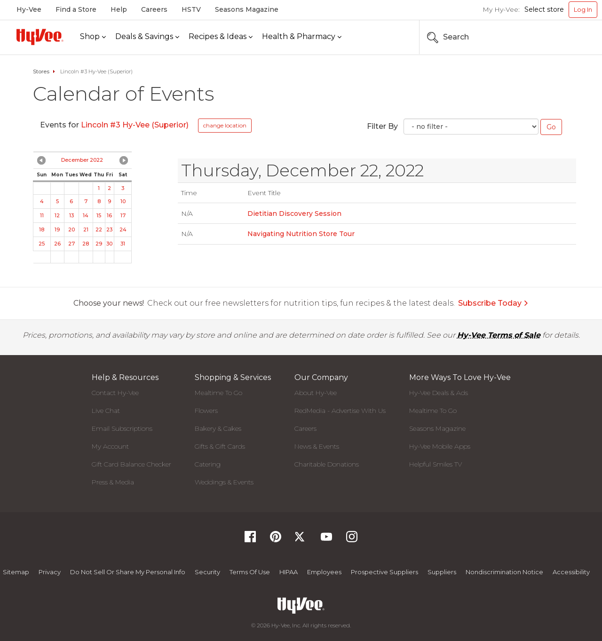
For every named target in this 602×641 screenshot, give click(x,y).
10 (123, 201)
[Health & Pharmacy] (301, 37)
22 (98, 229)
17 (123, 215)
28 (85, 243)
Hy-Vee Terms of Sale (498, 335)
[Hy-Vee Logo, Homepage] (40, 37)
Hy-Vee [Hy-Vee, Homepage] (28, 9)
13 (71, 215)
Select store (544, 9)
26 (57, 243)
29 (98, 243)
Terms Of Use (250, 572)
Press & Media (113, 482)
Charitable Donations (326, 464)
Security (207, 572)
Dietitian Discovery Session (294, 213)
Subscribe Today (493, 303)
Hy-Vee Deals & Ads (438, 392)
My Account (110, 446)
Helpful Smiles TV (435, 464)
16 (109, 215)
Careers (154, 9)
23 (109, 229)
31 (122, 243)
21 (85, 229)
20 (71, 229)
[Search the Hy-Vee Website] (569, 37)
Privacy (50, 572)
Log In (583, 9)
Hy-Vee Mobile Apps (439, 446)
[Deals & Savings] (147, 37)
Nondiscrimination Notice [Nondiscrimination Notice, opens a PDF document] (504, 572)
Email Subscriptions (122, 428)
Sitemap (16, 572)
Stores (41, 71)
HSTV (191, 9)
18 (41, 229)
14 (85, 215)
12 (57, 215)
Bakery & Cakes (218, 428)
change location (224, 125)
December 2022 (82, 160)
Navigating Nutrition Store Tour (301, 233)
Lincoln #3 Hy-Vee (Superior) (135, 124)
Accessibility (571, 572)
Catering (208, 464)
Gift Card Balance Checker (131, 464)
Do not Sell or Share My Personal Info (127, 572)
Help (119, 9)
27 (71, 243)
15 (98, 215)
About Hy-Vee (315, 392)
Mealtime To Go (218, 392)
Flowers (206, 410)
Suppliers (442, 572)
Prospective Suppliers (384, 572)
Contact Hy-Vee (115, 392)
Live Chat (106, 410)
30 (109, 243)
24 (123, 229)
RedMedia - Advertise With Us (340, 410)
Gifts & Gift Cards (220, 446)
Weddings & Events (224, 482)
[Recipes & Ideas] (220, 37)
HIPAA (288, 572)
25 (42, 243)
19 (57, 229)
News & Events (316, 446)
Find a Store (75, 9)
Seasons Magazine (246, 9)
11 (42, 215)
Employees (324, 572)
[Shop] (93, 37)
